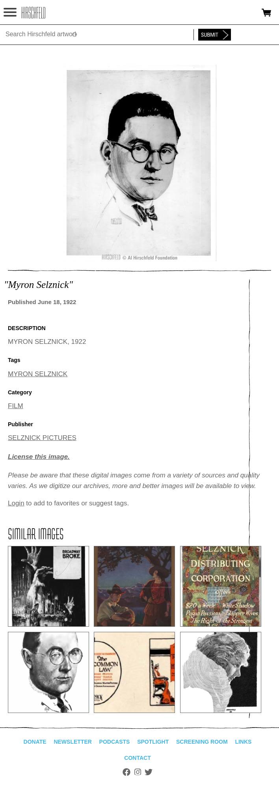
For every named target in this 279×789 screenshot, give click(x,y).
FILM (15, 406)
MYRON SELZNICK (37, 374)
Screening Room (202, 742)
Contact (137, 758)
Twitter (149, 772)
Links (243, 742)
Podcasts (114, 742)
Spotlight (153, 742)
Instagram (137, 772)
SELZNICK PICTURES (42, 438)
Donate (35, 742)
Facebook (126, 772)
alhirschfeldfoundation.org (33, 13)
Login (16, 503)
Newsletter (72, 742)
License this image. (39, 456)
